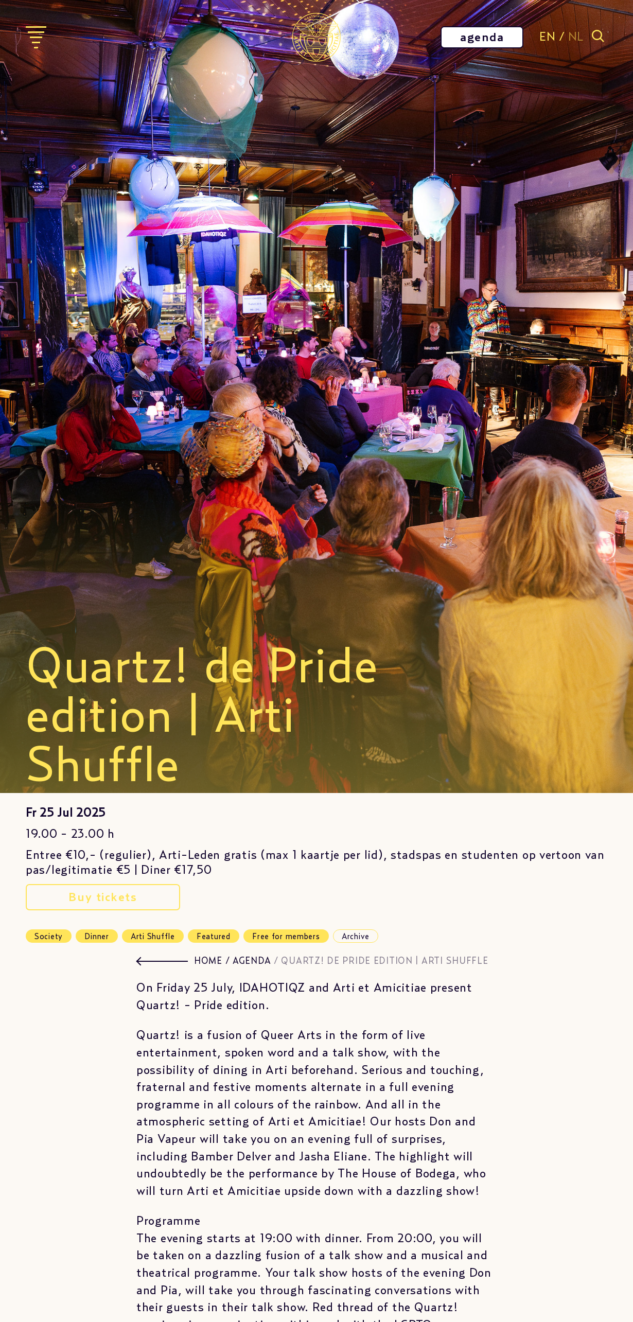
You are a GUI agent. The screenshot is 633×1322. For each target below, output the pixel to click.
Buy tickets (102, 897)
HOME (208, 961)
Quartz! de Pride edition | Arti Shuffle (384, 961)
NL (576, 37)
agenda (482, 37)
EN (547, 37)
